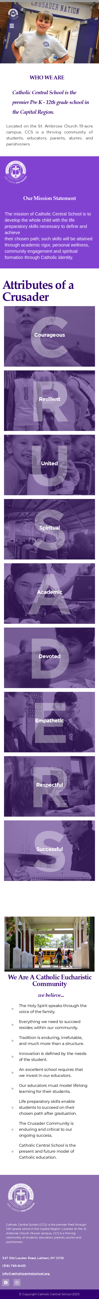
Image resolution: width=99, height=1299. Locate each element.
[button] (11, 26)
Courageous (49, 335)
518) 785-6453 (15, 1266)
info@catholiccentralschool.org (26, 1273)
